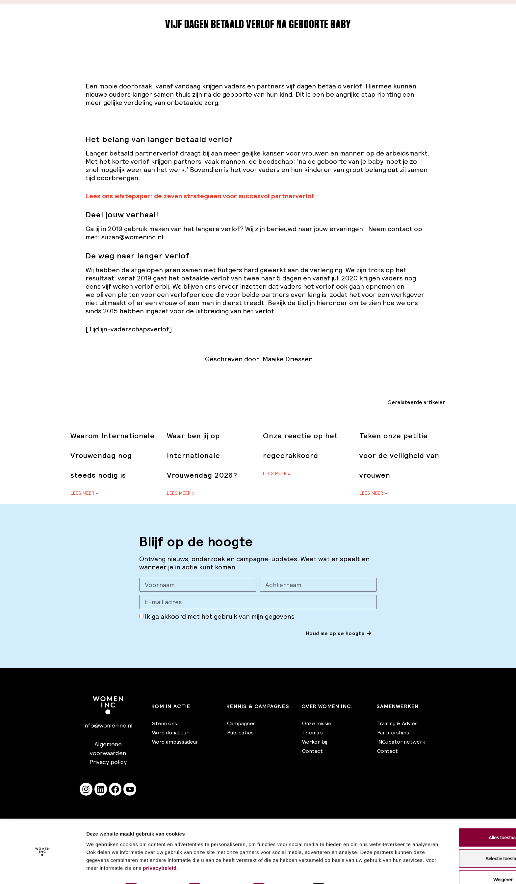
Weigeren (461, 861)
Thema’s (312, 733)
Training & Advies (397, 724)
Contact (312, 751)
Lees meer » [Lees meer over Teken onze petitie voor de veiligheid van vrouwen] (373, 493)
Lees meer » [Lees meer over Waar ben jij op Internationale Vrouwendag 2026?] (180, 493)
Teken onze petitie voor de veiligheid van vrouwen (399, 455)
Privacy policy (108, 762)
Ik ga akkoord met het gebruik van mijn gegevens (220, 616)
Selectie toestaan (461, 840)
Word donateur (170, 733)
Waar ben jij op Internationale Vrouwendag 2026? (202, 455)
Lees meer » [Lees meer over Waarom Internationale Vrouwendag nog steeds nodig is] (84, 493)
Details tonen (355, 871)
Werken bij (314, 742)
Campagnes (241, 724)
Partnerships (393, 733)
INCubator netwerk (401, 742)
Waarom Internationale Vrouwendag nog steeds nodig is (112, 455)
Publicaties (240, 733)
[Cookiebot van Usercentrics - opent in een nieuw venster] (42, 871)
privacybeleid (325, 849)
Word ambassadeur (175, 742)
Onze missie (316, 724)
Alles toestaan (461, 819)
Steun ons (164, 724)
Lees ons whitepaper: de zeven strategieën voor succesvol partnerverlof (200, 196)
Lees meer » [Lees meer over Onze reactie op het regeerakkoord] (277, 473)
